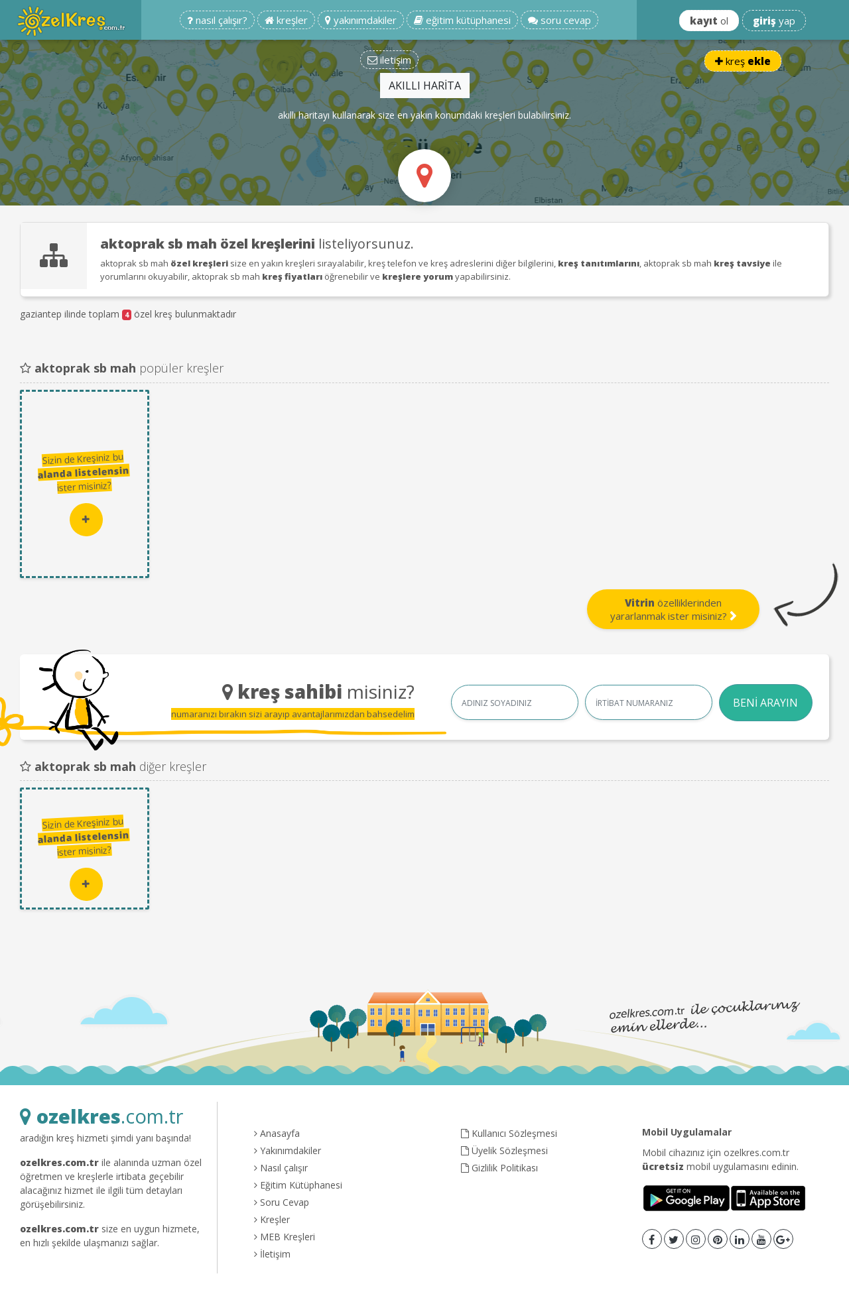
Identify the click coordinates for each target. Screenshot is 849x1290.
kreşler (286, 20)
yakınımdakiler (361, 20)
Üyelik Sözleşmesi (504, 1150)
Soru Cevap (281, 1202)
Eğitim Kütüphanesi (298, 1185)
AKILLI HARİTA (425, 85)
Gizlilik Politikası (499, 1167)
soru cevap (559, 20)
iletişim (389, 59)
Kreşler (272, 1219)
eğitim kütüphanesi (462, 20)
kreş (743, 61)
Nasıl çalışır (281, 1167)
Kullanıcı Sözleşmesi (509, 1133)
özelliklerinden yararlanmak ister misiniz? (673, 609)
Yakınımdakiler (287, 1150)
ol (709, 20)
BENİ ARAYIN (765, 702)
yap (774, 20)
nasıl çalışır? (217, 20)
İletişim (272, 1254)
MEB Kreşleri (284, 1236)
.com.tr (101, 1116)
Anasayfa (277, 1133)
